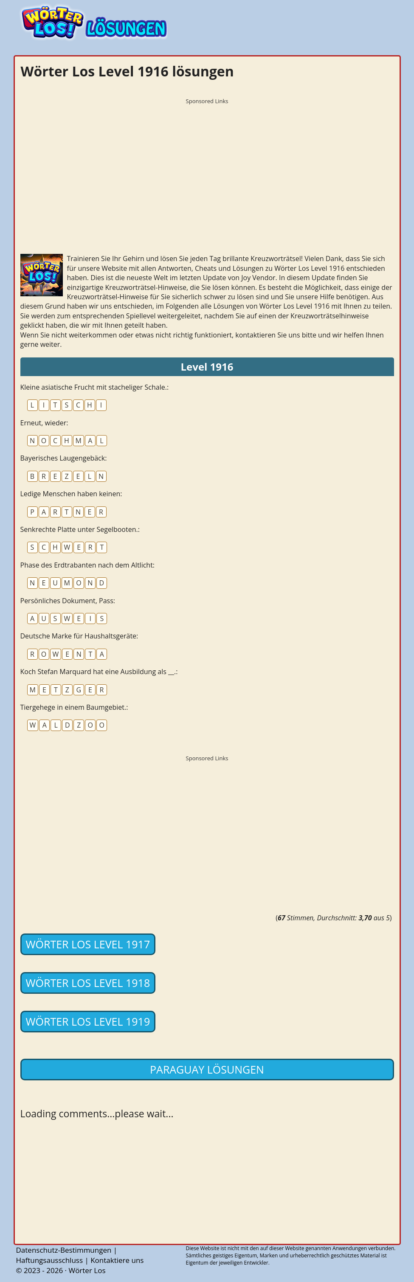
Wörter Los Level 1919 (88, 1021)
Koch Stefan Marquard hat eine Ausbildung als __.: (99, 671)
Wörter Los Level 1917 (88, 944)
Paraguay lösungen (207, 1069)
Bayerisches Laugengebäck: (63, 458)
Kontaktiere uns (117, 1260)
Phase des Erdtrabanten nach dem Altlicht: (87, 565)
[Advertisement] (207, 167)
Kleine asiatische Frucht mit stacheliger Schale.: (94, 387)
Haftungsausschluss (49, 1260)
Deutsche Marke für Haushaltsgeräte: (79, 636)
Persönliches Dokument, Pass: (67, 600)
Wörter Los (86, 1270)
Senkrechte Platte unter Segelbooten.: (80, 529)
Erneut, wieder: (44, 422)
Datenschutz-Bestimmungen (64, 1250)
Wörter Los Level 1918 (88, 983)
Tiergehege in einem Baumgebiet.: (74, 707)
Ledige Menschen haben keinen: (71, 493)
